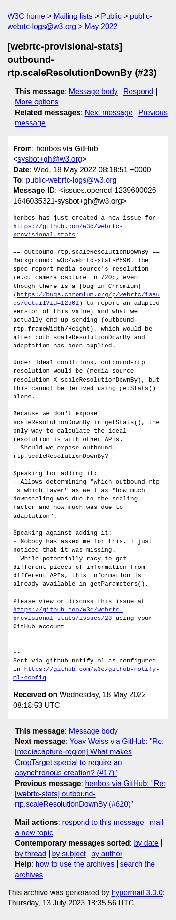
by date (146, 843)
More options (37, 102)
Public (111, 16)
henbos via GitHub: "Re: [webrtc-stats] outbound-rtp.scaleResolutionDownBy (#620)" (90, 794)
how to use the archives (75, 864)
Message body (93, 92)
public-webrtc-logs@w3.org (71, 180)
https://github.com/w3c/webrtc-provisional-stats (68, 230)
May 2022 (100, 26)
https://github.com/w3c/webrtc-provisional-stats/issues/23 (68, 614)
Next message (109, 113)
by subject (69, 854)
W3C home (26, 16)
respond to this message (103, 822)
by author (106, 854)
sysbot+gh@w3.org (49, 159)
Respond (138, 92)
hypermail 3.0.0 (136, 893)
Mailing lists (73, 16)
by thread (30, 854)
